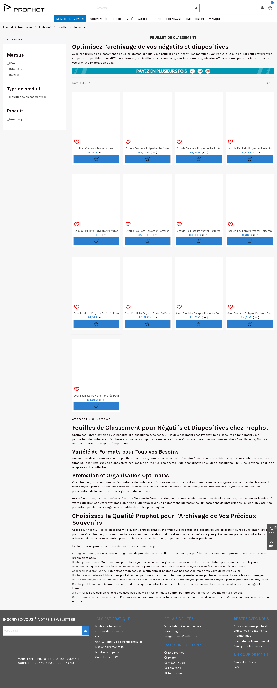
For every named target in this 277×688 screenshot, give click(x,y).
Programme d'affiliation (180, 636)
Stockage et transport (87, 584)
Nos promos (174, 652)
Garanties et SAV (106, 657)
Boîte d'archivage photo (88, 579)
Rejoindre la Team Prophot (251, 641)
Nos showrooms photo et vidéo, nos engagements (250, 628)
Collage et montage (85, 553)
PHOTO (41, 658)
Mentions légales (107, 652)
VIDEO (54, 658)
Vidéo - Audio (175, 663)
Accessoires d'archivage (88, 571)
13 (268, 82)
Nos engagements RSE (110, 646)
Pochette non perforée (87, 575)
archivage (149, 546)
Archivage (19, 119)
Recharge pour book (85, 562)
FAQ (236, 667)
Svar (15, 75)
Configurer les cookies (249, 646)
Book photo (79, 566)
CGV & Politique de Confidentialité (118, 641)
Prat (15, 63)
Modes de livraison (108, 626)
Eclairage (172, 668)
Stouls (16, 69)
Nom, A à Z (81, 82)
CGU (98, 636)
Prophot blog (242, 635)
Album (76, 592)
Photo (170, 657)
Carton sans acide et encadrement (95, 597)
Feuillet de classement (28, 97)
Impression (174, 673)
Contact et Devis (245, 662)
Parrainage (171, 631)
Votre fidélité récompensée (182, 626)
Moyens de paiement (109, 631)
